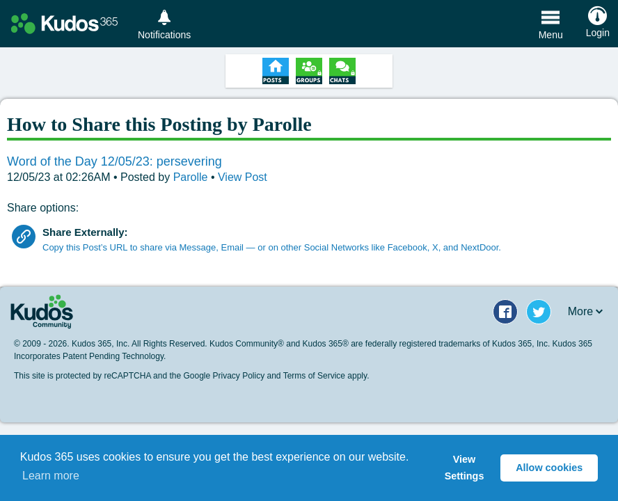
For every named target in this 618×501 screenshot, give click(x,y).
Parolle (192, 177)
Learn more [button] (50, 476)
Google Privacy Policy (223, 376)
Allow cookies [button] (549, 467)
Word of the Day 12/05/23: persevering (114, 161)
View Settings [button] (464, 468)
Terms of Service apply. (326, 376)
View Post (242, 177)
